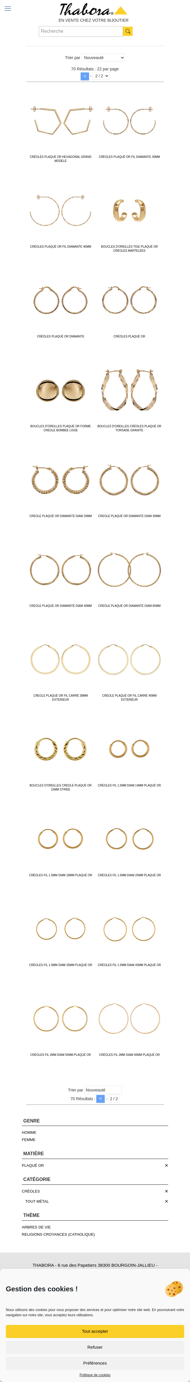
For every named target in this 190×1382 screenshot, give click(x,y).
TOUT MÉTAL (37, 1201)
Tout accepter (95, 1331)
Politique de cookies (95, 1375)
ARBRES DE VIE (36, 1227)
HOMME (29, 1132)
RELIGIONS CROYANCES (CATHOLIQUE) (58, 1234)
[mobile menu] (8, 9)
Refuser (95, 1347)
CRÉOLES (31, 1191)
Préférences (95, 1363)
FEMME (28, 1140)
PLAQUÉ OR (33, 1165)
